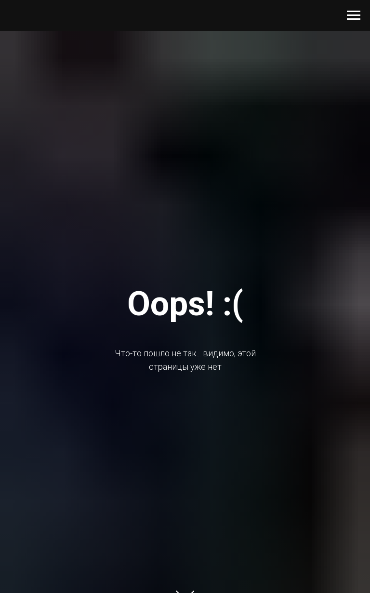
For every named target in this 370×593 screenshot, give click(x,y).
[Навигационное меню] (353, 15)
